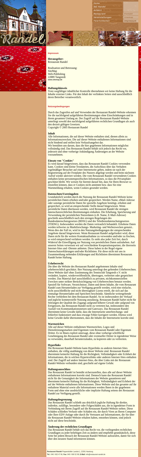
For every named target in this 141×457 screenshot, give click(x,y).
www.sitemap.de (55, 80)
